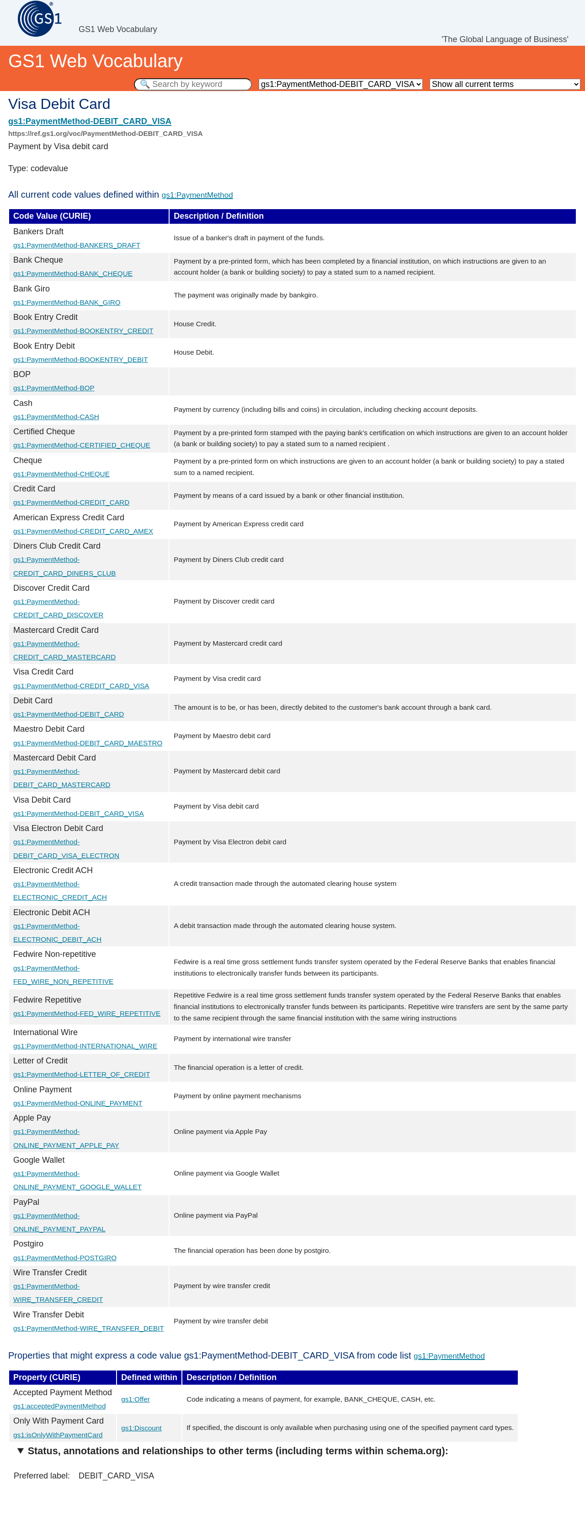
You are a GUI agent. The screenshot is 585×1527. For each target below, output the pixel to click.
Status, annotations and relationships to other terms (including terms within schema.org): (238, 1451)
